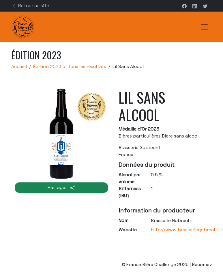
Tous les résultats (87, 66)
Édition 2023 (47, 66)
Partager (61, 187)
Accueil (19, 66)
